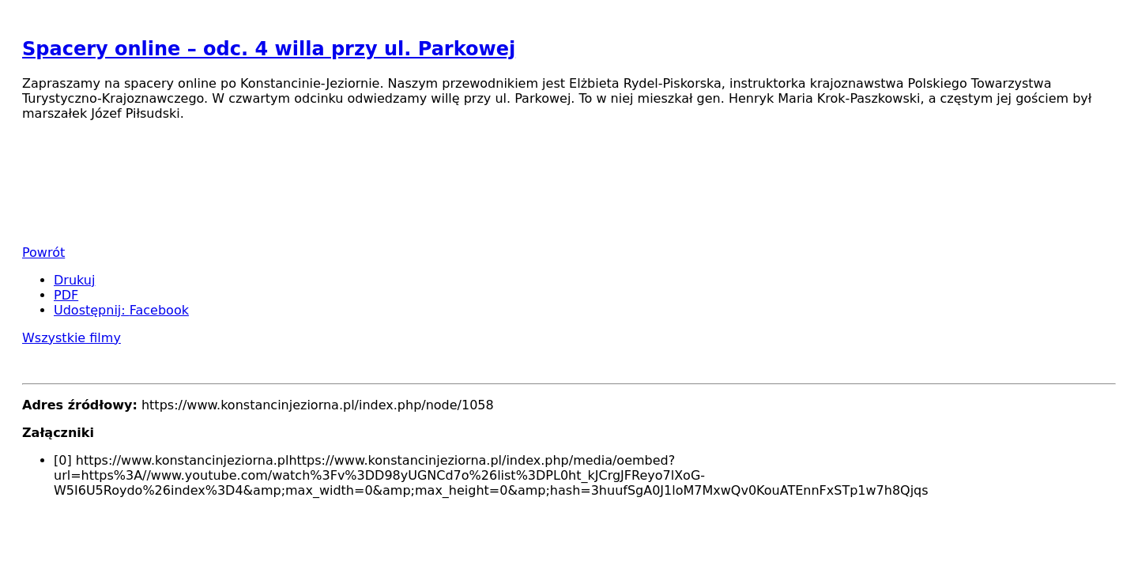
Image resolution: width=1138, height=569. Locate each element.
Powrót (43, 252)
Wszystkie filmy (71, 337)
